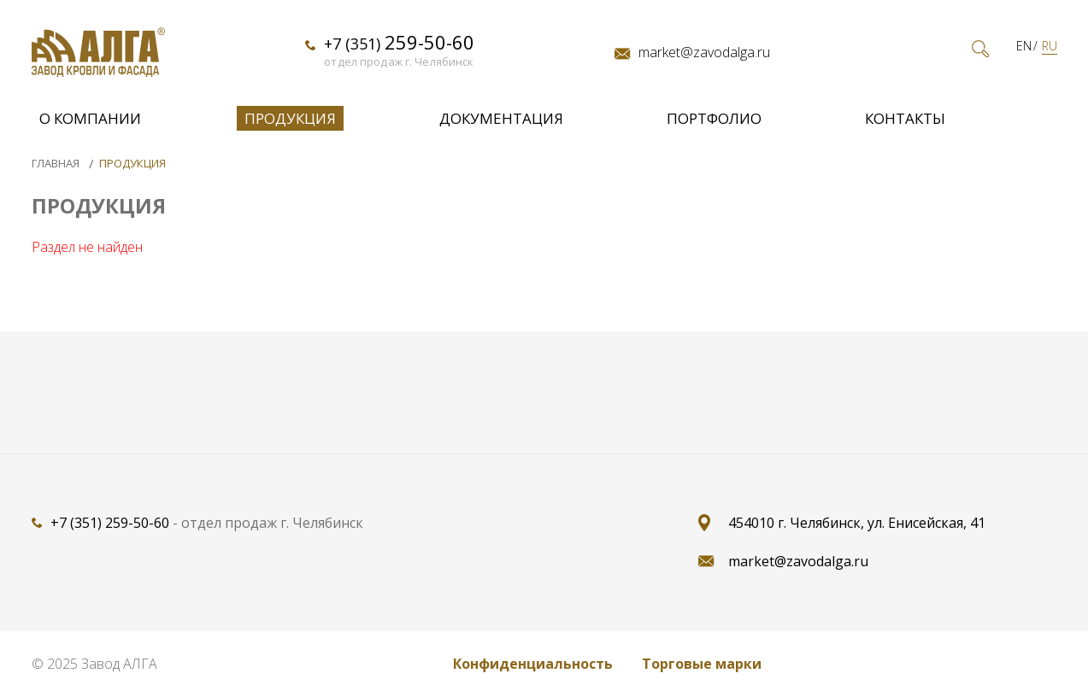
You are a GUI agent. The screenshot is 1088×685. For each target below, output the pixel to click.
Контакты (905, 123)
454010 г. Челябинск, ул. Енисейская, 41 (856, 522)
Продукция (290, 123)
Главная (57, 163)
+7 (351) (399, 47)
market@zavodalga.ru (704, 57)
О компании (90, 123)
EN (1024, 51)
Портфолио (714, 123)
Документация (501, 123)
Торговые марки (702, 663)
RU (1049, 51)
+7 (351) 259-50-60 (109, 522)
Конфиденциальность (533, 663)
